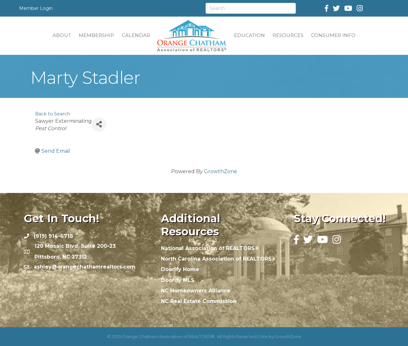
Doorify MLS (177, 280)
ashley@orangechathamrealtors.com (84, 267)
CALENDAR (136, 35)
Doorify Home (180, 269)
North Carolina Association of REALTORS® (218, 259)
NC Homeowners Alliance (195, 291)
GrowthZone (220, 171)
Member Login (36, 8)
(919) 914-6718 (53, 236)
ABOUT (62, 35)
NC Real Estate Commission (199, 301)
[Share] (99, 124)
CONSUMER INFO (333, 35)
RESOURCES (288, 35)
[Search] (251, 8)
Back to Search (52, 114)
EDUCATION (249, 35)
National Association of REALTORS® (210, 248)
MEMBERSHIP (96, 35)
